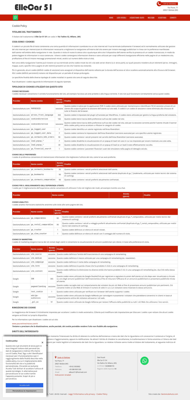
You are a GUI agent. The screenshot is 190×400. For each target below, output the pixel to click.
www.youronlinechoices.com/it (25, 323)
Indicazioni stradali (63, 375)
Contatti (173, 17)
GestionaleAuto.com (169, 394)
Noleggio (151, 17)
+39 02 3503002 (74, 366)
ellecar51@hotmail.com (78, 372)
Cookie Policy (102, 394)
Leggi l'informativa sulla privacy (81, 394)
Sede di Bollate (63, 357)
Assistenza (162, 17)
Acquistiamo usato (137, 17)
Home (111, 17)
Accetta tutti (24, 385)
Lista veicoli (121, 17)
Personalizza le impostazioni (24, 391)
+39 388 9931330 (75, 369)
